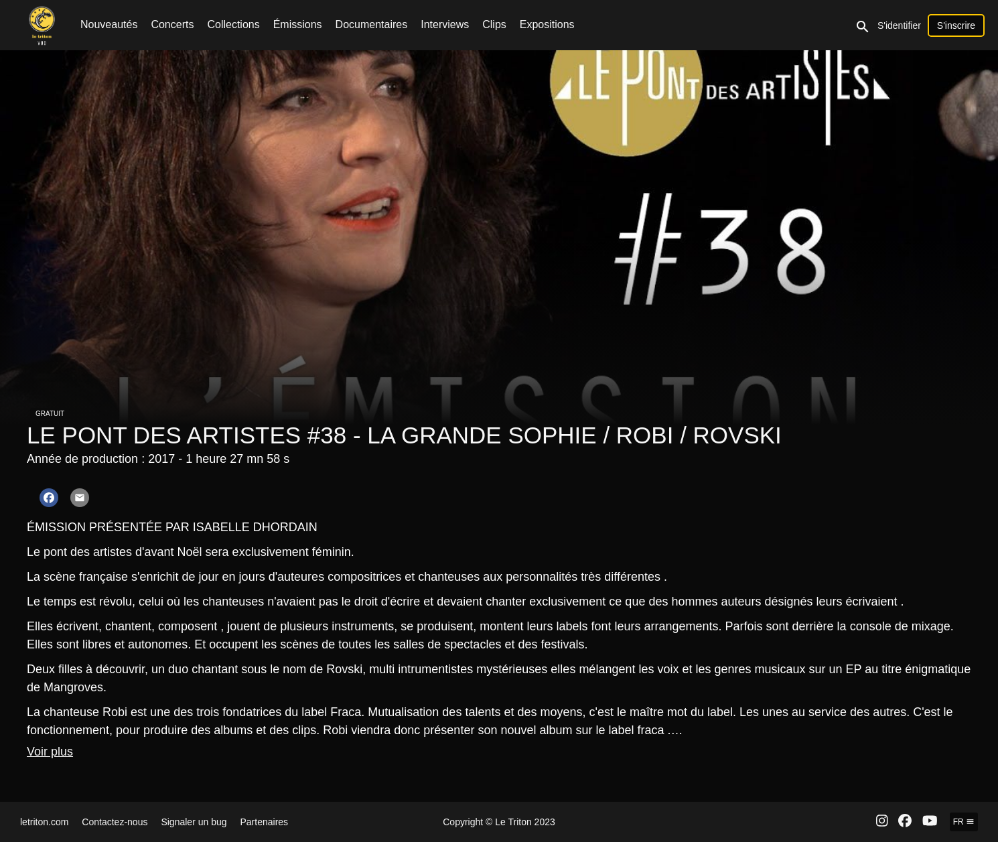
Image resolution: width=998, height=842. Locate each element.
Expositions (547, 24)
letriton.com (44, 822)
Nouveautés (108, 24)
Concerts (172, 24)
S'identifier (899, 25)
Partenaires (264, 822)
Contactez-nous (114, 822)
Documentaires (372, 24)
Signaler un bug (193, 822)
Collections (233, 24)
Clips (494, 24)
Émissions (297, 24)
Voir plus (50, 751)
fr (964, 822)
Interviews (445, 24)
